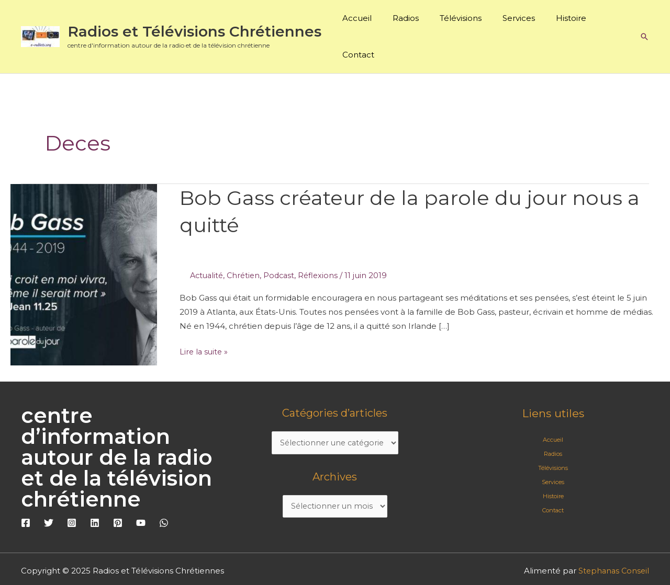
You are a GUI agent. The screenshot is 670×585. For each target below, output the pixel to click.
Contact (605, 21)
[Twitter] (48, 492)
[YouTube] (141, 492)
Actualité (208, 245)
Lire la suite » (205, 320)
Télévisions (458, 21)
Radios (409, 21)
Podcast (283, 245)
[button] (644, 21)
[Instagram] (71, 492)
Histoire (558, 21)
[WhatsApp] (164, 492)
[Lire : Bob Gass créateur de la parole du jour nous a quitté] (83, 243)
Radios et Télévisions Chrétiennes (194, 16)
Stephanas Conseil (612, 540)
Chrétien (246, 245)
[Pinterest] (117, 492)
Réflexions (324, 245)
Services (511, 21)
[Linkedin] (94, 492)
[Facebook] (25, 492)
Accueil (365, 21)
